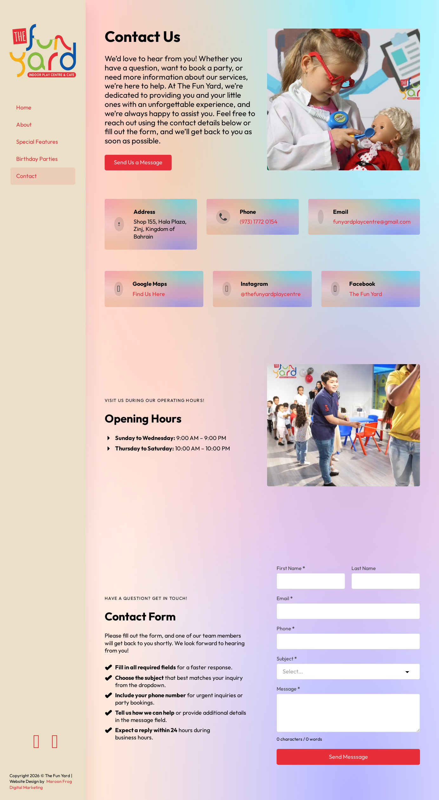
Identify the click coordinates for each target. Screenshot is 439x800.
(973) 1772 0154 (259, 221)
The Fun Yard (365, 294)
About (24, 124)
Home (23, 107)
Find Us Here (149, 294)
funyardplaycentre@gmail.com (371, 221)
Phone (286, 628)
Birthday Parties (37, 158)
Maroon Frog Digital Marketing (41, 784)
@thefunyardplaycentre (271, 294)
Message (288, 688)
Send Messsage (348, 756)
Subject (287, 658)
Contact (26, 176)
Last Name (363, 568)
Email (285, 598)
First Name (291, 568)
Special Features (37, 141)
